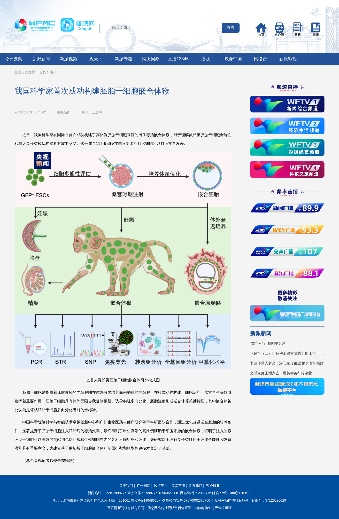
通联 (205, 58)
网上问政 (151, 58)
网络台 (260, 58)
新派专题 (123, 58)
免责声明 (178, 486)
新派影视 (288, 58)
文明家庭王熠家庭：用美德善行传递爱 (281, 373)
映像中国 (233, 58)
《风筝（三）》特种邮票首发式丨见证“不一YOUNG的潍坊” (287, 353)
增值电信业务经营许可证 (213, 508)
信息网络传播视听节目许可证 (169, 508)
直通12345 (178, 58)
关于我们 (126, 486)
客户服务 (213, 486)
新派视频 (68, 58)
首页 (42, 72)
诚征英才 (161, 486)
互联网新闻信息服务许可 (126, 508)
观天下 (95, 58)
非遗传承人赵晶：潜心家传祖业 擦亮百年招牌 (287, 363)
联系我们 (195, 486)
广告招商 (143, 486)
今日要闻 (14, 58)
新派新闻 (41, 58)
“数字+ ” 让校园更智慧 (268, 343)
